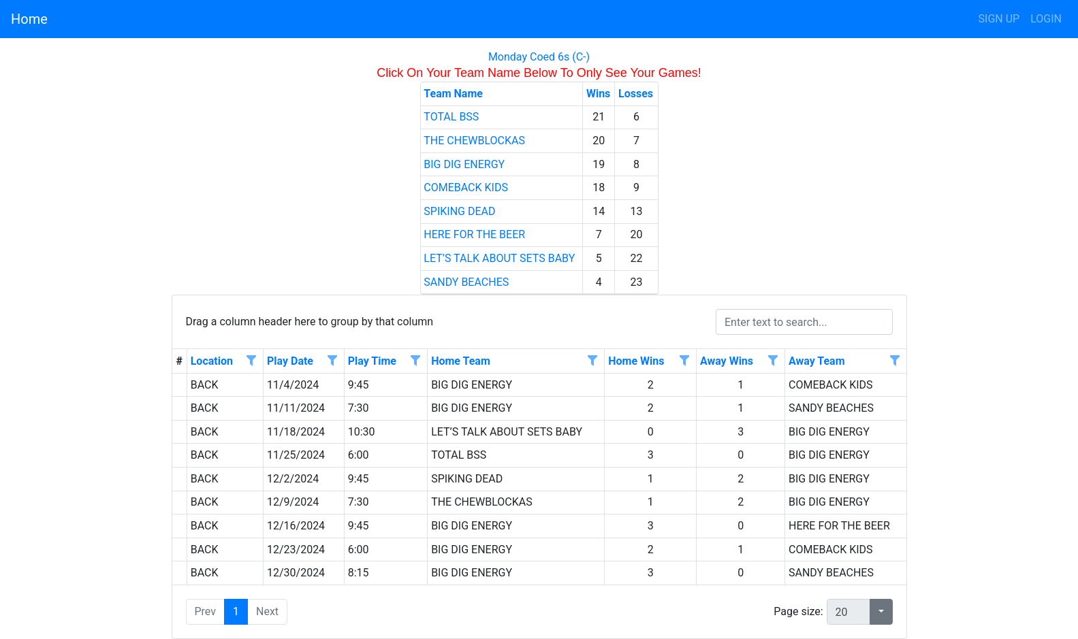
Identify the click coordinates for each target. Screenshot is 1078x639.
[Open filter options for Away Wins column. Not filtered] (773, 361)
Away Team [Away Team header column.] (817, 361)
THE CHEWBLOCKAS (474, 140)
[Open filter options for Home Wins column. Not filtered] (684, 361)
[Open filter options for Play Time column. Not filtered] (415, 361)
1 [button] (236, 611)
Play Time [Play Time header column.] (372, 361)
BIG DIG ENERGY (464, 164)
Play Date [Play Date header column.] (290, 361)
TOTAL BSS (451, 116)
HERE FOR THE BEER (474, 234)
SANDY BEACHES (466, 282)
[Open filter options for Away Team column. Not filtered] (894, 361)
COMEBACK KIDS (466, 187)
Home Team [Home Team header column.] (460, 361)
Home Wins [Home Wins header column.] (636, 361)
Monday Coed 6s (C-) (539, 56)
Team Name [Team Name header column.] (453, 93)
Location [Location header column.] (212, 361)
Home (29, 19)
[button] (881, 612)
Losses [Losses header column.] (635, 93)
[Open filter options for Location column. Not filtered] (251, 361)
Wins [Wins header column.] (598, 93)
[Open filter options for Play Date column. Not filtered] (332, 361)
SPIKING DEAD (459, 211)
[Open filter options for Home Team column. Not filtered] (592, 361)
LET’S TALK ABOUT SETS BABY (499, 258)
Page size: (798, 611)
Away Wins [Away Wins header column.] (726, 361)
